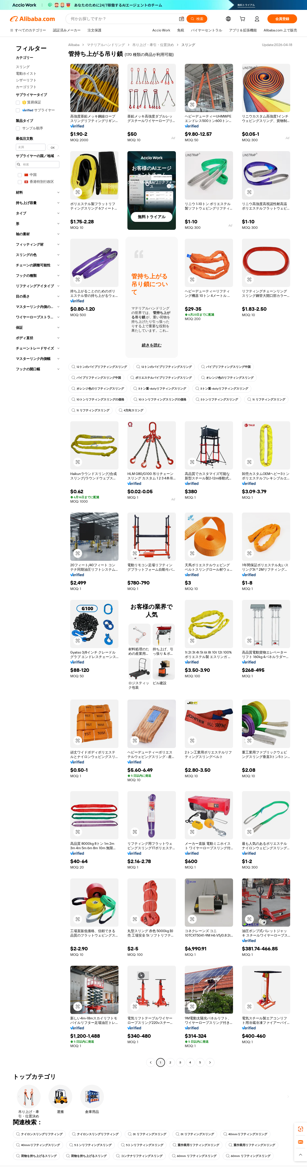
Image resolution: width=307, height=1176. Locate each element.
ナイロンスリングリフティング (39, 1134)
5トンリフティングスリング (90, 1145)
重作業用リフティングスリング (196, 1145)
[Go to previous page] (150, 1062)
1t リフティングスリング (266, 399)
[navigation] (37, 554)
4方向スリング (131, 410)
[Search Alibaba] (123, 19)
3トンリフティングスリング (217, 399)
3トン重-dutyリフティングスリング (159, 389)
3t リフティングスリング (147, 1134)
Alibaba (73, 45)
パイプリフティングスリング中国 (226, 367)
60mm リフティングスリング (194, 1156)
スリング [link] (188, 45)
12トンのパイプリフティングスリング (99, 367)
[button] (182, 19)
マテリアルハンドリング (106, 45)
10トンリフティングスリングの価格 (97, 399)
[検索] (197, 19)
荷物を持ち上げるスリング (36, 1156)
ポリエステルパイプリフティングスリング (161, 378)
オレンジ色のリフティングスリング (227, 378)
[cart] (243, 20)
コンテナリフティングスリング (139, 1156)
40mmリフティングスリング (245, 1134)
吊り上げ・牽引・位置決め (153, 45)
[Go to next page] (210, 1062)
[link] (300, 1129)
